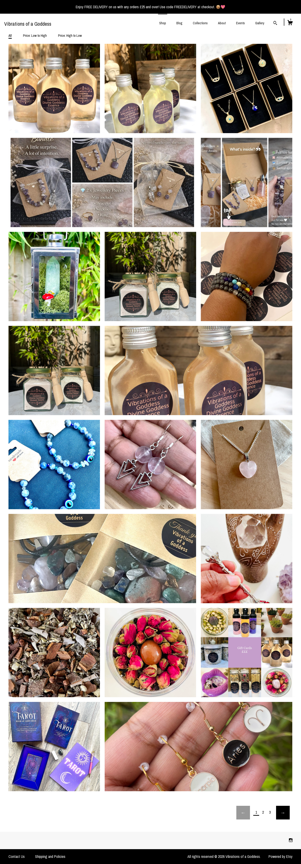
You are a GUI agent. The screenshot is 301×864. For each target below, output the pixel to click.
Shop (162, 23)
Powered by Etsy (281, 856)
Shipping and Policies (50, 856)
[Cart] (290, 23)
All (10, 35)
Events (240, 23)
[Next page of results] (283, 812)
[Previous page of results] (243, 812)
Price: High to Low (70, 35)
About (222, 23)
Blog (179, 23)
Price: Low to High (35, 35)
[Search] (275, 23)
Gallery (259, 23)
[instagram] (291, 840)
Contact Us (16, 856)
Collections (200, 23)
